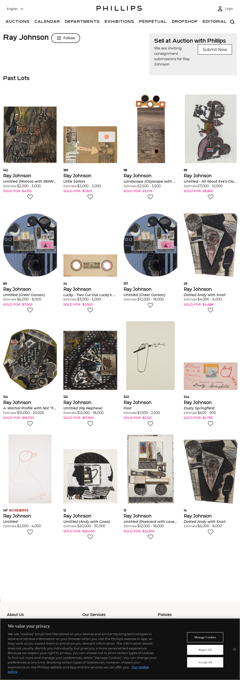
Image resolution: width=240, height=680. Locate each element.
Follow (66, 38)
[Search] (232, 22)
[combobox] (15, 9)
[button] (30, 147)
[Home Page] (119, 9)
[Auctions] (17, 22)
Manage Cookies (205, 637)
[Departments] (82, 22)
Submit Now (215, 49)
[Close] (234, 649)
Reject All (205, 650)
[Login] (225, 9)
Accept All (205, 662)
